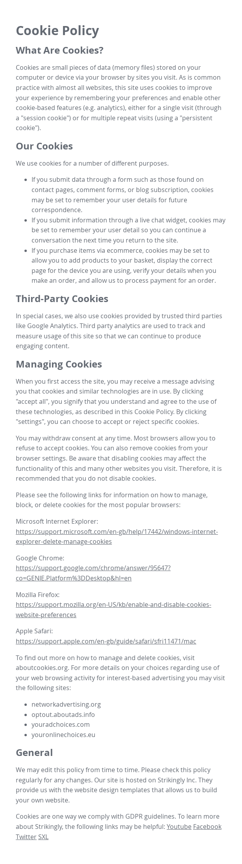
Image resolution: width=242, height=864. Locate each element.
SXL (43, 836)
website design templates (112, 790)
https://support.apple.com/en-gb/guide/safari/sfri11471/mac (106, 641)
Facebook (207, 826)
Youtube (179, 826)
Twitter (26, 836)
